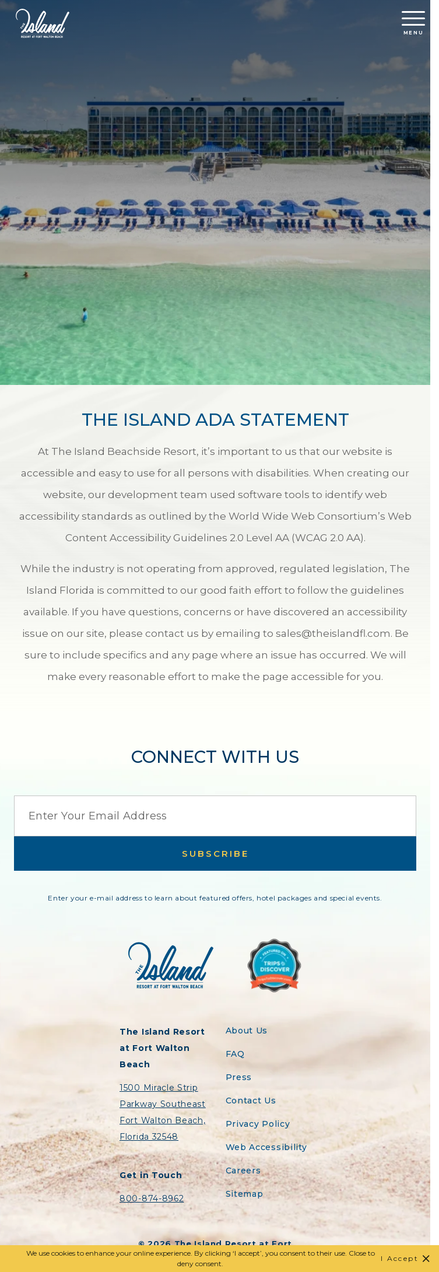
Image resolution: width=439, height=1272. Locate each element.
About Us (247, 1030)
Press (239, 1077)
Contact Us (251, 1100)
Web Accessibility (266, 1147)
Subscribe (215, 853)
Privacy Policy (258, 1124)
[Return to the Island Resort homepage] (42, 23)
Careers (243, 1170)
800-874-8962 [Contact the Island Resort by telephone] (152, 1198)
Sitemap (245, 1194)
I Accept (400, 1258)
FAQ (235, 1054)
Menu (413, 23)
